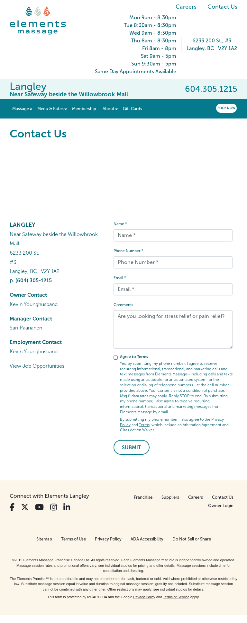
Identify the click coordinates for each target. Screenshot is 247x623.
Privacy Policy (108, 539)
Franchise (143, 497)
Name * (120, 224)
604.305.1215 (211, 88)
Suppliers (170, 497)
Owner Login (220, 505)
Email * (120, 278)
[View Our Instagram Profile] (53, 507)
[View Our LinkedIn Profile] (67, 507)
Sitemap (44, 539)
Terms (144, 425)
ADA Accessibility (147, 539)
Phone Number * (128, 251)
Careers (186, 7)
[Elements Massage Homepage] (43, 20)
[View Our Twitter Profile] (24, 507)
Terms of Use (73, 539)
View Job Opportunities (37, 366)
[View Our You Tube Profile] (39, 507)
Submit (131, 447)
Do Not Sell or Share (191, 539)
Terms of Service (176, 597)
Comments (123, 305)
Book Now (226, 108)
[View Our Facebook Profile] (12, 507)
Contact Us (222, 7)
